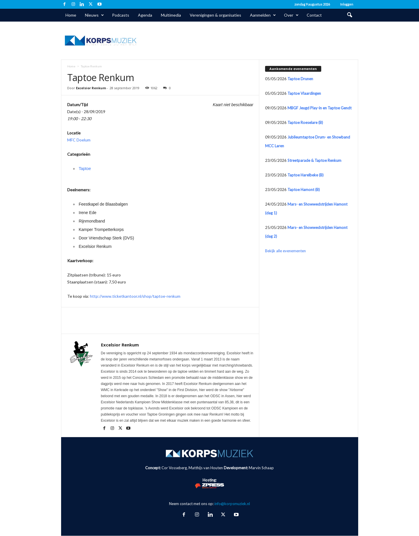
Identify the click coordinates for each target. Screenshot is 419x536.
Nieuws (94, 15)
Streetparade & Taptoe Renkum (314, 160)
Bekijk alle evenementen (285, 250)
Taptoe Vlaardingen (304, 93)
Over (291, 15)
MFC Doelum (78, 139)
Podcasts (120, 15)
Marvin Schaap (261, 467)
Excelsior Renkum (91, 88)
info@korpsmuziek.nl (232, 503)
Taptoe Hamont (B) (303, 189)
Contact (314, 15)
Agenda (145, 15)
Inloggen (346, 4)
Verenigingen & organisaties (215, 15)
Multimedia (171, 15)
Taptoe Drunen (300, 78)
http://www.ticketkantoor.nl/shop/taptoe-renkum (135, 296)
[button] (349, 15)
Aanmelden (263, 15)
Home (70, 15)
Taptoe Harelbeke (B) (305, 175)
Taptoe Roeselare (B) (305, 122)
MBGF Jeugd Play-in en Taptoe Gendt (319, 108)
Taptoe (85, 168)
